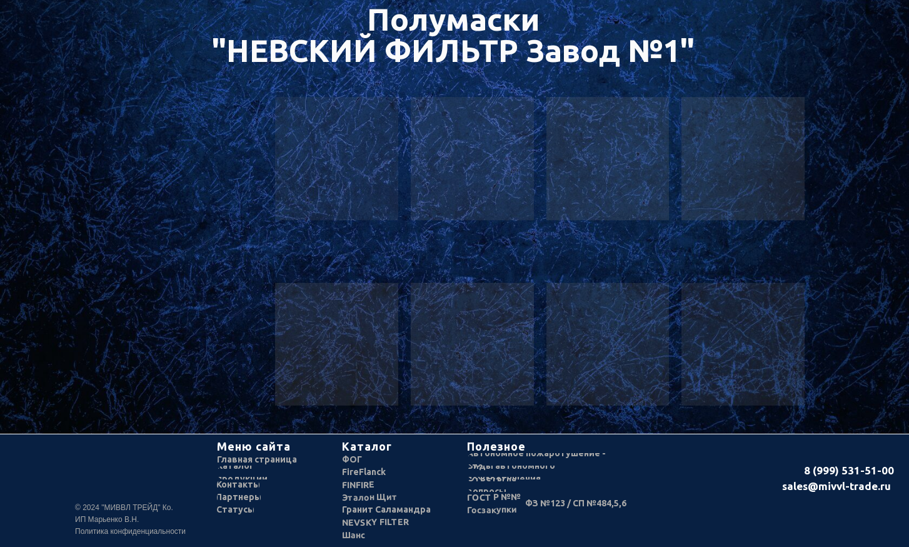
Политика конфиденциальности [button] (130, 531)
